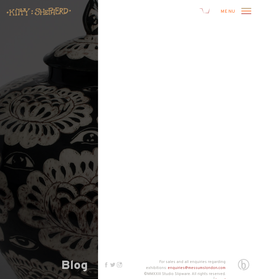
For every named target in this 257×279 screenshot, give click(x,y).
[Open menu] (245, 11)
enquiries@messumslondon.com (197, 268)
